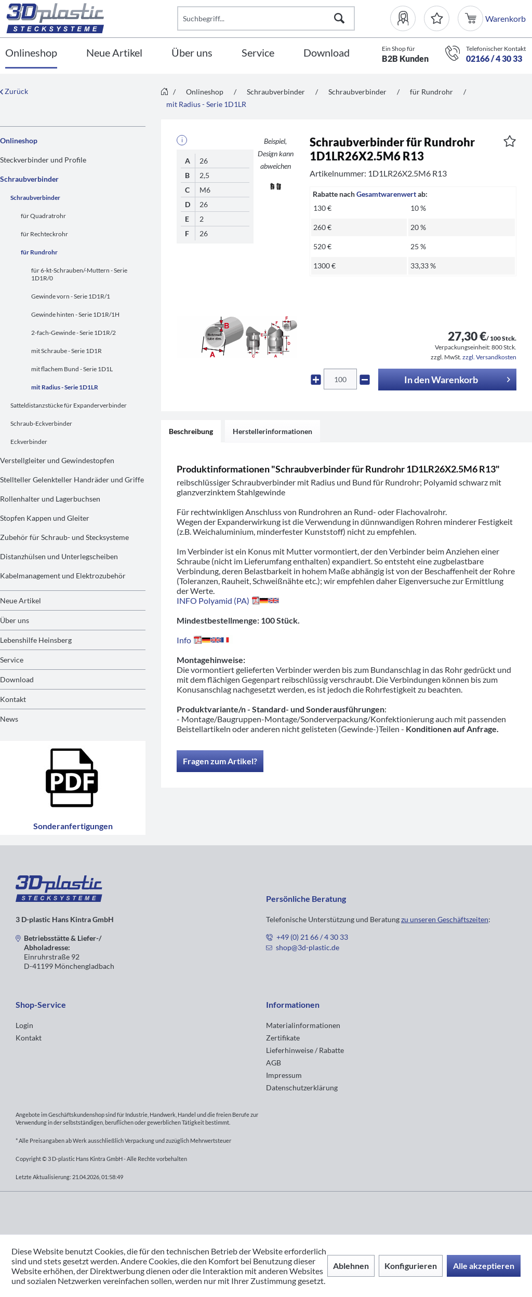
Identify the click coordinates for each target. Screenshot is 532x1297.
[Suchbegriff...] (265, 18)
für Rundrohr (39, 252)
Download (17, 679)
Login (24, 1025)
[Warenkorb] (471, 18)
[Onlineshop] (31, 53)
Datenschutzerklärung (302, 1087)
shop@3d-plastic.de (307, 947)
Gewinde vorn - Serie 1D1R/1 (70, 296)
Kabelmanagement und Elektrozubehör (63, 575)
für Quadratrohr (43, 216)
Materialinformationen (303, 1025)
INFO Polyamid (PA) (228, 600)
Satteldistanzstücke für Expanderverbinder (68, 405)
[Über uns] (191, 53)
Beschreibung (191, 431)
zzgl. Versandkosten (489, 357)
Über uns (14, 620)
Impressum (284, 1075)
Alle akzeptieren (483, 1266)
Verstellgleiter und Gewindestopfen (57, 460)
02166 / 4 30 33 (494, 58)
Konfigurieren (410, 1266)
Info (205, 640)
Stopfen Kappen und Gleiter (44, 518)
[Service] (258, 53)
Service (11, 659)
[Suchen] (339, 18)
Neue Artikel (20, 600)
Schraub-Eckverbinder (41, 423)
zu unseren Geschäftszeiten (444, 919)
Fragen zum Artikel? (220, 761)
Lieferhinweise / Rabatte (305, 1050)
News (9, 718)
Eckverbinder (28, 441)
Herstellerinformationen (272, 431)
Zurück (14, 91)
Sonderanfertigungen (73, 788)
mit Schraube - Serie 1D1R (66, 351)
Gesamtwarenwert (386, 194)
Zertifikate (283, 1037)
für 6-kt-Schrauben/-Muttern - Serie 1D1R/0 (79, 274)
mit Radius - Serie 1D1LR (64, 387)
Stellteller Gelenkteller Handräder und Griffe (72, 479)
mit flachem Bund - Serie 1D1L (72, 369)
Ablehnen (351, 1266)
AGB (273, 1062)
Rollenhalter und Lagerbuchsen (50, 498)
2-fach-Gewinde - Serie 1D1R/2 (73, 332)
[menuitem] (407, 18)
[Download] (326, 53)
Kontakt (13, 699)
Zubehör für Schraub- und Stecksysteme (64, 537)
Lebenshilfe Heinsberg (36, 640)
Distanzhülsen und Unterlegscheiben (59, 556)
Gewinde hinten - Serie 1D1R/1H (75, 314)
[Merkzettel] (436, 18)
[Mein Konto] (407, 18)
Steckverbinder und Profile (43, 159)
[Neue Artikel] (114, 53)
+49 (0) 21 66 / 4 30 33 (312, 937)
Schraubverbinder (29, 178)
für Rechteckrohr (44, 234)
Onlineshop (18, 140)
